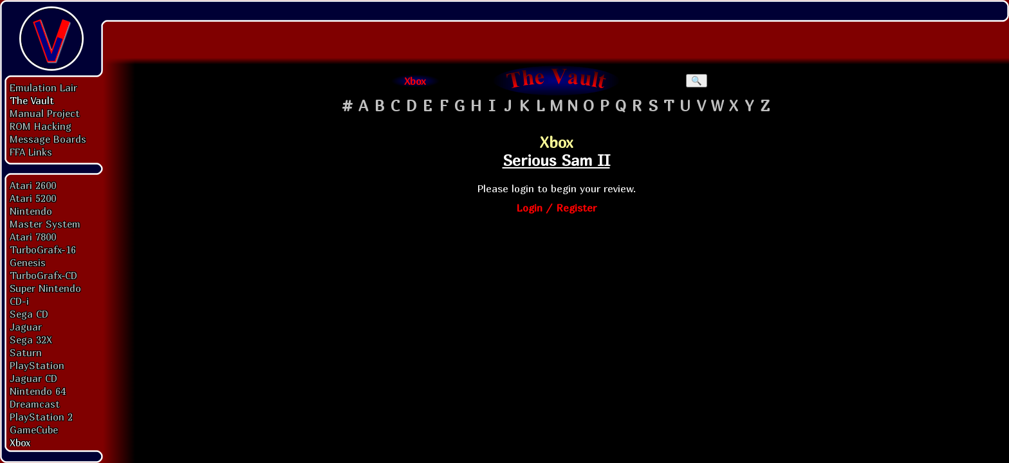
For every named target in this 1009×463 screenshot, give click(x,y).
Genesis (28, 262)
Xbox (20, 442)
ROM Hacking (40, 126)
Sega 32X (31, 339)
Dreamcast (35, 404)
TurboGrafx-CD (43, 275)
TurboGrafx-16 (43, 249)
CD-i (19, 301)
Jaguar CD (33, 378)
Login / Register (556, 207)
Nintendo (31, 211)
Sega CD (29, 314)
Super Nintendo (45, 288)
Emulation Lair (43, 87)
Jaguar (26, 326)
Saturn (26, 352)
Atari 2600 (33, 185)
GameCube (34, 429)
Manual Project (45, 113)
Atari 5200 (33, 198)
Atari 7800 (33, 236)
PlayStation (37, 365)
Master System (45, 224)
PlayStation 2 (41, 416)
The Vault (32, 100)
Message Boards (48, 139)
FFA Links (31, 152)
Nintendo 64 (38, 391)
